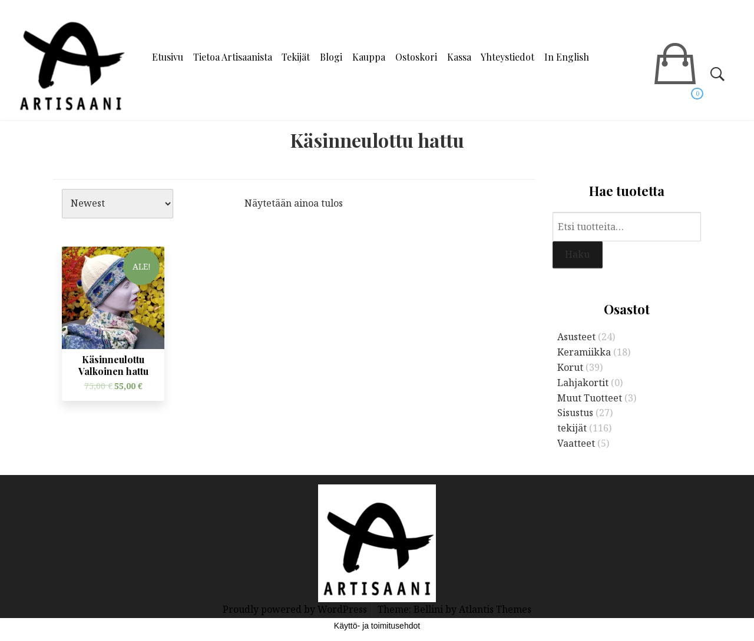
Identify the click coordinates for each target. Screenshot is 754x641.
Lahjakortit (583, 382)
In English (566, 57)
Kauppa (368, 57)
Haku (577, 254)
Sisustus (575, 412)
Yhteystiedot (507, 57)
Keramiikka (584, 352)
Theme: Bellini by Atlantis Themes (454, 609)
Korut (570, 367)
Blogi (331, 57)
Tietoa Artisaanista (232, 57)
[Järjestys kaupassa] (117, 203)
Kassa (459, 57)
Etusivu (167, 57)
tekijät (572, 427)
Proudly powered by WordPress (296, 609)
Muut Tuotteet (589, 397)
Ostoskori (416, 57)
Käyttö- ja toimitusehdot (377, 625)
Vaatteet (576, 443)
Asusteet (576, 336)
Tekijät (296, 57)
